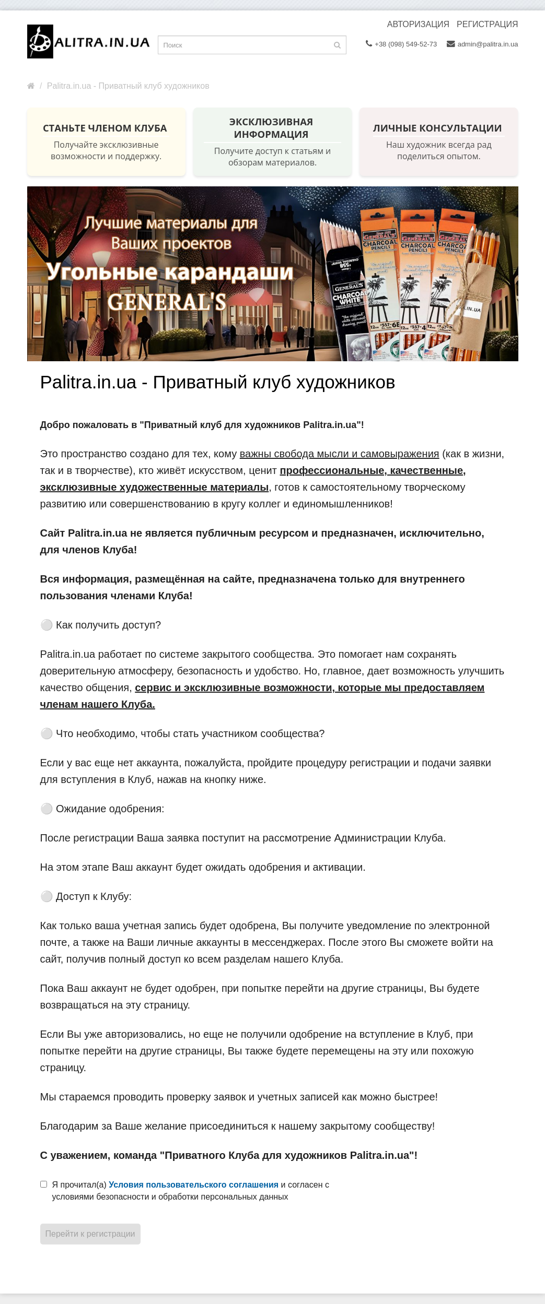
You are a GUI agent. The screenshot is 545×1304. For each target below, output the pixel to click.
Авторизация (418, 24)
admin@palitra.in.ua (482, 44)
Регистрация (487, 24)
